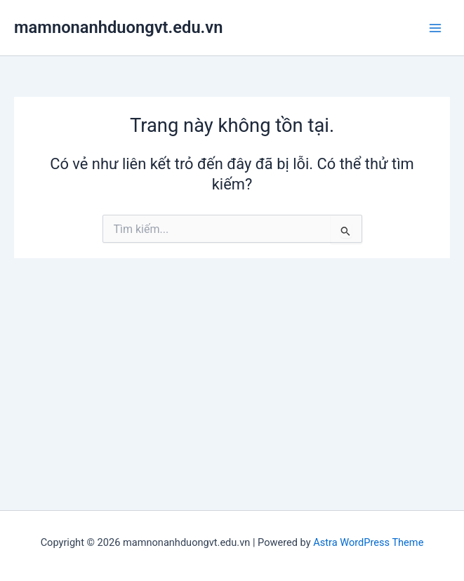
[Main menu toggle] (435, 28)
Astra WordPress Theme (368, 542)
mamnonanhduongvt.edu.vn (118, 27)
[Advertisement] (232, 363)
